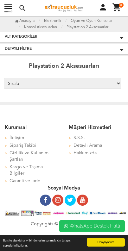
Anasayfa (25, 21)
